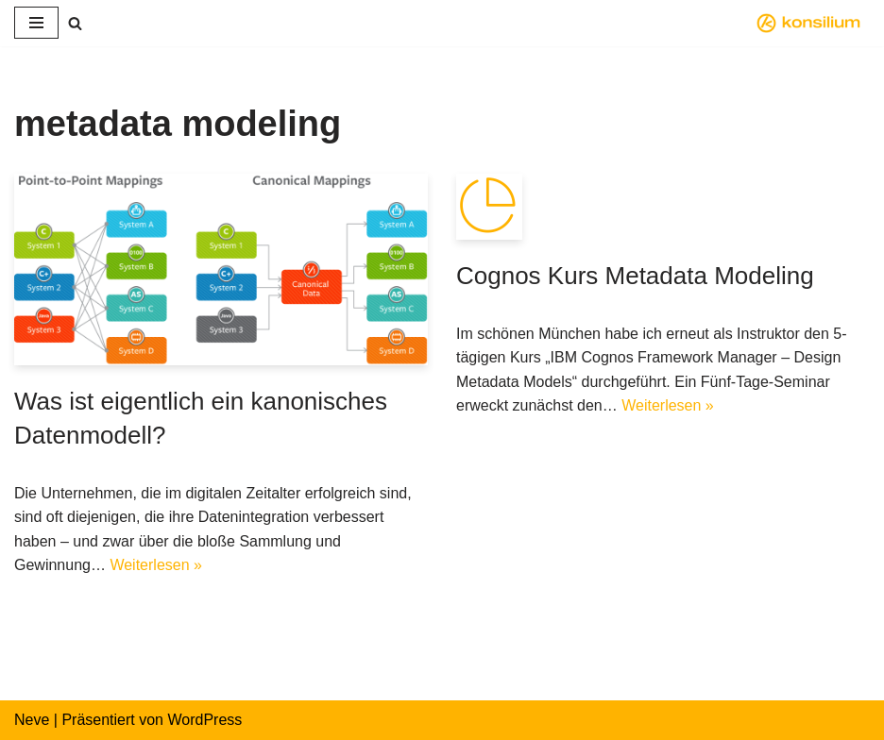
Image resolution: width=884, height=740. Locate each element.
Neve (31, 720)
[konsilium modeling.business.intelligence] (813, 23)
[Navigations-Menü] (36, 23)
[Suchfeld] (75, 23)
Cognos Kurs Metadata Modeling (635, 275)
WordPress (204, 720)
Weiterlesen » (156, 565)
